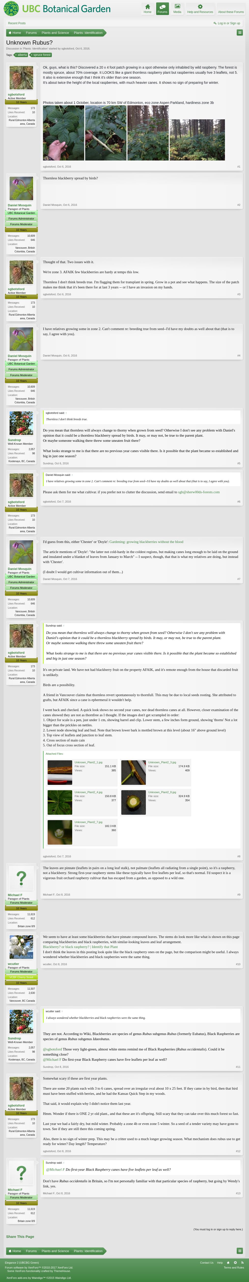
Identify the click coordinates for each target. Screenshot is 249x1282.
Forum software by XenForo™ (39, 1271)
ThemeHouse (62, 1274)
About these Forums (231, 12)
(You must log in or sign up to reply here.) (218, 1232)
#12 (238, 1154)
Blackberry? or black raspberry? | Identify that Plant (80, 949)
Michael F (15, 897)
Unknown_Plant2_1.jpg (88, 764)
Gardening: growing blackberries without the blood (146, 543)
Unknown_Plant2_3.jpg (162, 764)
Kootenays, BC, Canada (22, 462)
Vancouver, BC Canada (22, 1003)
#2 (238, 250)
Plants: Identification (35, 48)
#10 (238, 1002)
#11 (238, 1070)
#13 (238, 1223)
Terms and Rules (234, 1271)
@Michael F (52, 1063)
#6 (238, 531)
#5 (238, 464)
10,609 (31, 235)
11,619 (31, 916)
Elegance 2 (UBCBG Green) (22, 1266)
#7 (238, 616)
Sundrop (14, 441)
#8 (238, 858)
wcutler (13, 966)
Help (220, 1266)
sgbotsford (67, 48)
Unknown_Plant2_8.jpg (162, 794)
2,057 (32, 450)
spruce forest (41, 55)
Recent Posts (17, 23)
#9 (238, 927)
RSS (242, 1266)
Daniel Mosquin (19, 205)
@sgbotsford (52, 1052)
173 (33, 108)
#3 (238, 318)
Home (228, 1266)
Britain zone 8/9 (26, 928)
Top (235, 1266)
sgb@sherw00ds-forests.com (199, 493)
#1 (238, 166)
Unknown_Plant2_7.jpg (88, 824)
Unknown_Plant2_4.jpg (88, 794)
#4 (238, 402)
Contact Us (206, 1266)
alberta (22, 55)
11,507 (31, 991)
